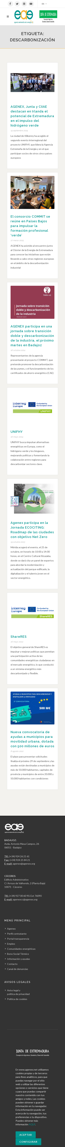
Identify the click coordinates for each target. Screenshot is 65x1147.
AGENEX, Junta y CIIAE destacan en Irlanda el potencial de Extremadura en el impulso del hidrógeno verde (32, 116)
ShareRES (19, 636)
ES (44, 4)
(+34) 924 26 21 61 (19, 856)
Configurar (28, 1141)
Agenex (11, 928)
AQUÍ (32, 1124)
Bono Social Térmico (18, 953)
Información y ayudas (18, 958)
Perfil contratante (17, 933)
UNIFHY (17, 431)
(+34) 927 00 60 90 (19, 895)
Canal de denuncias (17, 968)
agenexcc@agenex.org (25, 899)
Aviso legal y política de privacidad (18, 992)
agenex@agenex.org (24, 863)
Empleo (11, 943)
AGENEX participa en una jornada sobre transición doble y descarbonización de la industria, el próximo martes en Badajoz (32, 336)
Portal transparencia (18, 938)
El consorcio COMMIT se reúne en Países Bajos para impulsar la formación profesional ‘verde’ (30, 226)
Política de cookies (17, 999)
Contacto (12, 963)
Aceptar (25, 1134)
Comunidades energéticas (21, 948)
